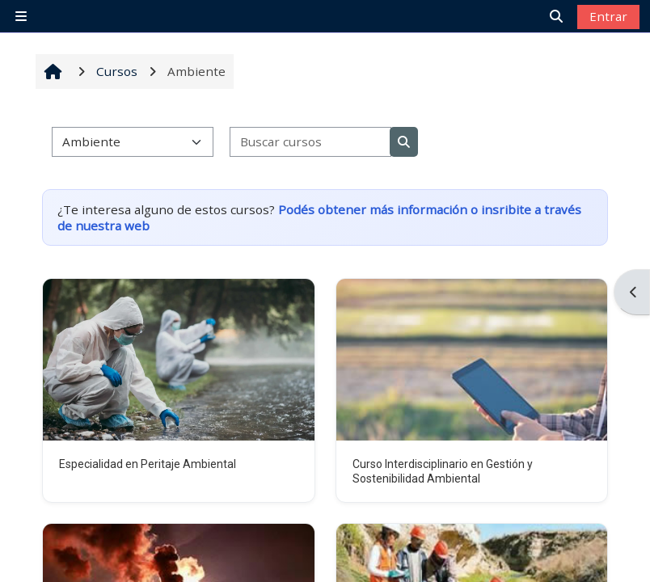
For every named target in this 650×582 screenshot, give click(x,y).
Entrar (608, 16)
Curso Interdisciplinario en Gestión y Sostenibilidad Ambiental (442, 471)
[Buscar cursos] (310, 142)
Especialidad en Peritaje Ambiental (147, 464)
